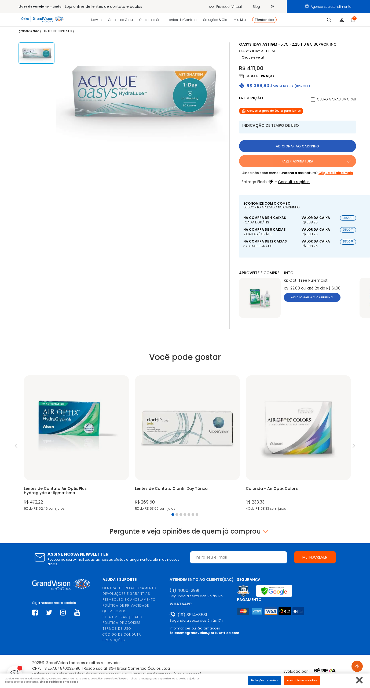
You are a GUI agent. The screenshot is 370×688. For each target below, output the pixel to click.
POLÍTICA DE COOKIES (121, 622)
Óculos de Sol (150, 19)
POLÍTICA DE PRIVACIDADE (125, 605)
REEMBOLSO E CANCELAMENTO (129, 599)
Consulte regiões (294, 181)
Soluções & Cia (215, 19)
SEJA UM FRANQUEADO (122, 617)
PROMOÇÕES (113, 640)
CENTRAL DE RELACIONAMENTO (129, 588)
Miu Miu (240, 19)
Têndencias (264, 19)
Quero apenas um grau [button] (336, 99)
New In (96, 19)
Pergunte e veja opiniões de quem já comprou (185, 531)
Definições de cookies (264, 680)
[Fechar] (359, 680)
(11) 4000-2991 (184, 590)
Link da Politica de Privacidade (59, 681)
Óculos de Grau (120, 19)
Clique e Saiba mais (335, 173)
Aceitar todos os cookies (302, 680)
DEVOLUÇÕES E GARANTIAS (126, 593)
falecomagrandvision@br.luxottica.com (204, 633)
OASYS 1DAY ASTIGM (257, 51)
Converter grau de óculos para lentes (271, 111)
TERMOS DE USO (116, 628)
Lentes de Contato (182, 19)
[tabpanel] (76, 443)
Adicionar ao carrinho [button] (297, 146)
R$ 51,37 (267, 76)
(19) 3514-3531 (192, 615)
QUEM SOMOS (114, 611)
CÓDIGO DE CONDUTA (121, 634)
